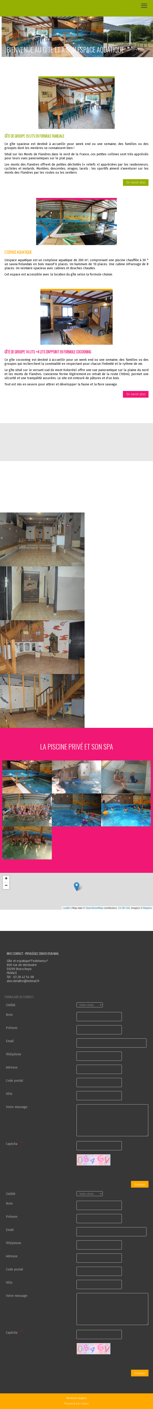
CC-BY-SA (124, 908)
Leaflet (66, 908)
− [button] (6, 885)
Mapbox (147, 908)
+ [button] (6, 879)
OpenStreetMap (94, 908)
